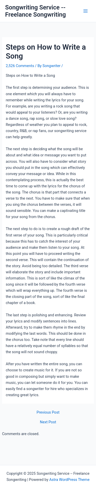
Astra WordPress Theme (69, 479)
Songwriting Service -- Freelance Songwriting (35, 11)
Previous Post (48, 412)
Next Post (48, 422)
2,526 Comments (20, 65)
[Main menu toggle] (85, 11)
